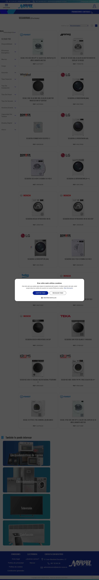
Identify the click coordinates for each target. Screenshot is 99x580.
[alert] (49, 290)
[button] (49, 298)
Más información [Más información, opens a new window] (68, 288)
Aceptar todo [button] (40, 293)
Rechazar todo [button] (58, 293)
